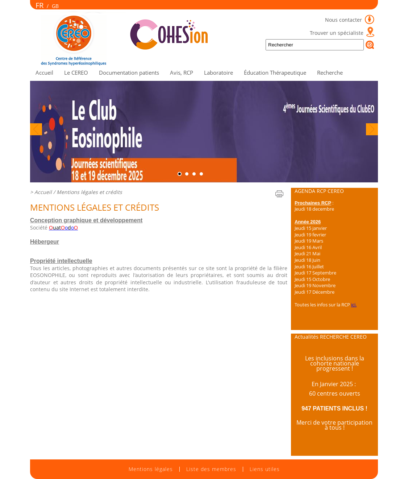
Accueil (44, 72)
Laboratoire (218, 72)
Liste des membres (211, 469)
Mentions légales (151, 469)
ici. (354, 304)
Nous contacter (344, 19)
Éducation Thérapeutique (275, 72)
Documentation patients (129, 72)
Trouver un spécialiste (336, 32)
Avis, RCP (181, 72)
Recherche (330, 72)
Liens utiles (265, 469)
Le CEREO (76, 72)
